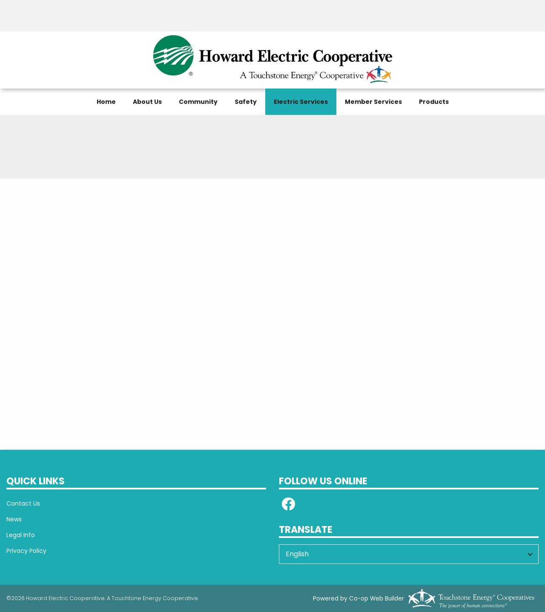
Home (106, 101)
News (14, 519)
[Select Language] (409, 554)
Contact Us (23, 503)
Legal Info (20, 535)
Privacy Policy (26, 550)
